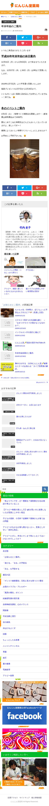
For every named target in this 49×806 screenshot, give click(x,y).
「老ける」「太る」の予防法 (15, 563)
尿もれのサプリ (40, 382)
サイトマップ (24, 797)
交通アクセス (13, 12)
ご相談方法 (23, 12)
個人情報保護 (36, 797)
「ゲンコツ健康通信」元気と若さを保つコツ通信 (23, 581)
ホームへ (4, 12)
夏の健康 (6, 664)
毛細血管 (6, 669)
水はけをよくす (9, 628)
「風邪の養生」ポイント (13, 592)
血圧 (5, 658)
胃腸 (5, 652)
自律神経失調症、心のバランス (15, 604)
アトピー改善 (8, 675)
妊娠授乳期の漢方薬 (11, 598)
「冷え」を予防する (11, 569)
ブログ (32, 12)
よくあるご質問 (43, 12)
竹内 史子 (25, 227)
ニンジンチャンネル (11, 646)
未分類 (5, 551)
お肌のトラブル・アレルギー (15, 586)
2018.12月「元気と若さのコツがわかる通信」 (17, 377)
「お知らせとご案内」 (8, 21)
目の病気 (6, 622)
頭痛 (5, 634)
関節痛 (5, 610)
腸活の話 (6, 575)
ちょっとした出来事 (11, 640)
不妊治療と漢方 (9, 616)
